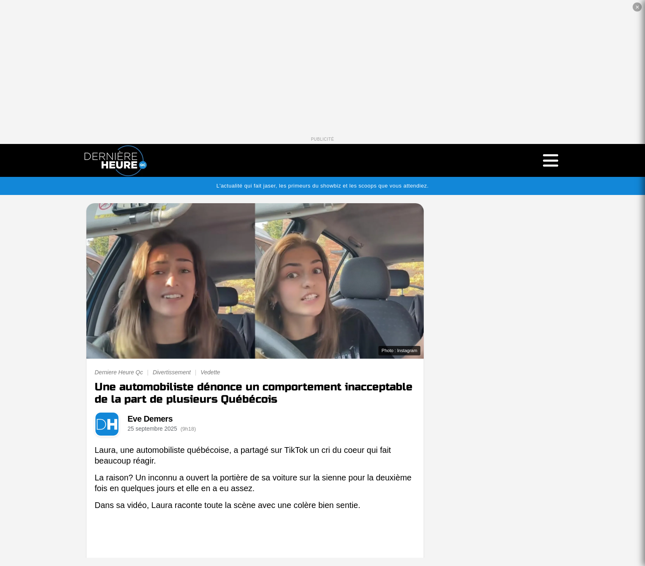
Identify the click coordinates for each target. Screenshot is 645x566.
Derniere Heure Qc (119, 372)
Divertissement (172, 372)
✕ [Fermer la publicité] (637, 7)
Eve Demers (150, 418)
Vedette (210, 372)
